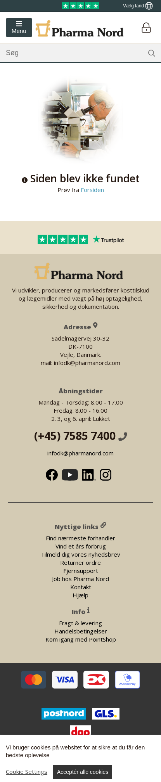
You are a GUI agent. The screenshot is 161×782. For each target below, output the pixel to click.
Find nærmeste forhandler (80, 538)
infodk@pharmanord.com (80, 453)
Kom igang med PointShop (80, 639)
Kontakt (80, 586)
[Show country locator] (138, 6)
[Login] (146, 28)
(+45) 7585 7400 (80, 435)
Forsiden (91, 190)
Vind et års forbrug (80, 546)
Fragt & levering (80, 623)
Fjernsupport (80, 570)
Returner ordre (80, 562)
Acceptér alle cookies (82, 772)
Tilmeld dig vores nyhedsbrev (80, 554)
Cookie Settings (26, 771)
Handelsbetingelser (80, 631)
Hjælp (80, 595)
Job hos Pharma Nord (80, 578)
